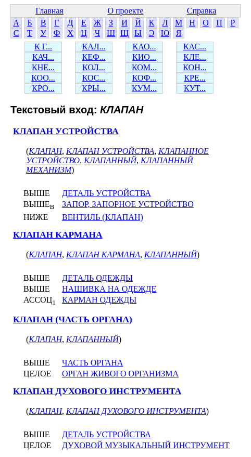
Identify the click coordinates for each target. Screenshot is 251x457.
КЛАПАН (45, 151)
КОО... (43, 77)
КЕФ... (93, 57)
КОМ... (144, 67)
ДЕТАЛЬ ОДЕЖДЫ (97, 277)
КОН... (194, 67)
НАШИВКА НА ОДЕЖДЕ (109, 288)
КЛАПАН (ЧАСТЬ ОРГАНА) (72, 319)
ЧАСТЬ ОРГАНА (92, 362)
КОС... (94, 77)
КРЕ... (194, 77)
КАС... (194, 46)
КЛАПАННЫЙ (110, 160)
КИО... (144, 57)
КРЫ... (94, 88)
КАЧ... (43, 57)
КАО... (144, 46)
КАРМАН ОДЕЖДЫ (99, 299)
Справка (202, 10)
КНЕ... (43, 67)
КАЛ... (93, 46)
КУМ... (144, 88)
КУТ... (195, 88)
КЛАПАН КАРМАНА (58, 235)
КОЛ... (93, 67)
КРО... (43, 88)
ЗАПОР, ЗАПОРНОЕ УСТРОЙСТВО (128, 204)
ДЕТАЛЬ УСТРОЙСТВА (106, 193)
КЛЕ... (194, 57)
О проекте (125, 10)
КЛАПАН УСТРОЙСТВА (66, 131)
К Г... (43, 46)
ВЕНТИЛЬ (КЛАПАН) (102, 217)
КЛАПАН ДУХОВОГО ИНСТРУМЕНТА (97, 391)
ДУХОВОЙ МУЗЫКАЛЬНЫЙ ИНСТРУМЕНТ (146, 445)
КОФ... (144, 77)
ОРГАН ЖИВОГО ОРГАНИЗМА (120, 373)
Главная (49, 10)
